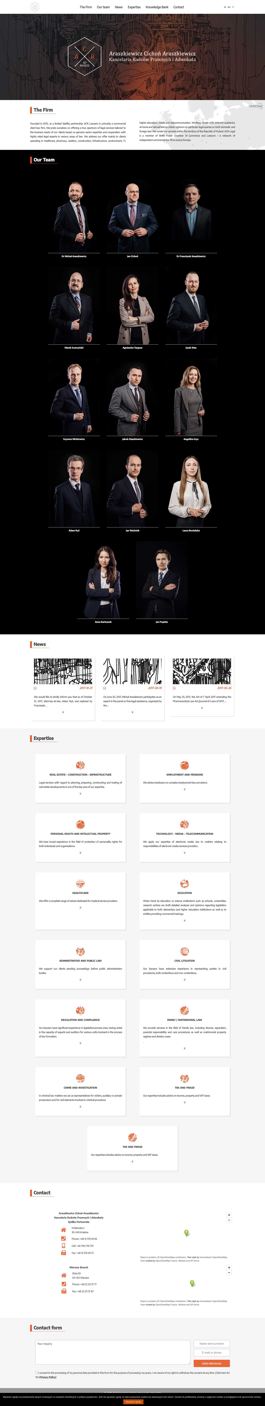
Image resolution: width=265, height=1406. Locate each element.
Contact (178, 7)
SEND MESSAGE (211, 1363)
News (119, 7)
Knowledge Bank (157, 7)
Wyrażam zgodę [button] (133, 1402)
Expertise (134, 7)
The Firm (86, 7)
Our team (103, 7)
